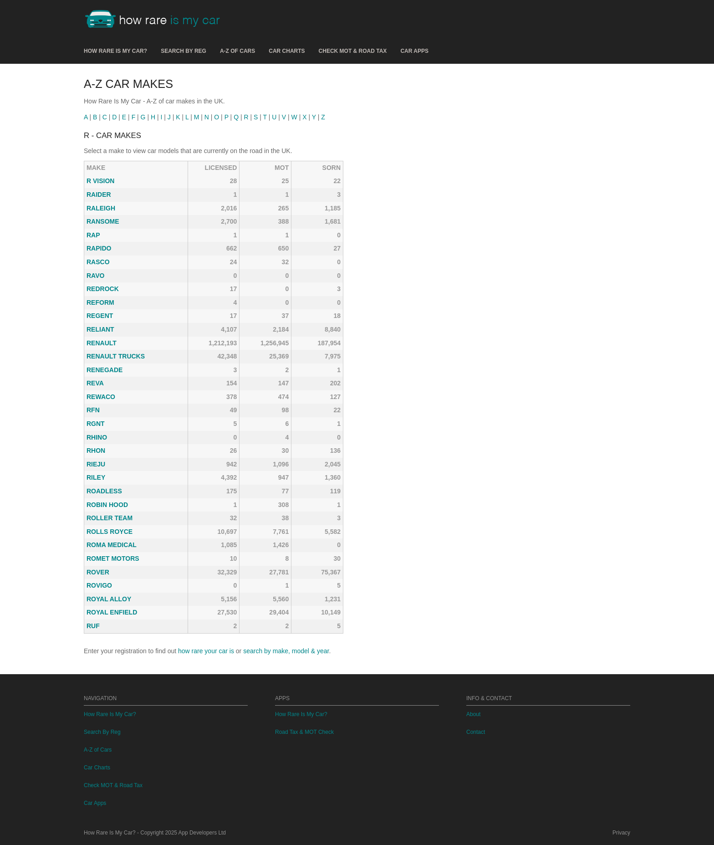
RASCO (98, 262)
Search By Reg (183, 51)
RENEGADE (104, 370)
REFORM (100, 302)
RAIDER (99, 194)
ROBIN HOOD (107, 504)
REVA (95, 383)
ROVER (98, 572)
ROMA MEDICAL (112, 544)
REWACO (101, 396)
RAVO (95, 275)
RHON (96, 450)
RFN (93, 410)
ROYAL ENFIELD (112, 612)
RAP (93, 235)
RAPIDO (99, 248)
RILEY (96, 477)
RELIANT (100, 329)
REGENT (100, 315)
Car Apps (414, 51)
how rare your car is (206, 651)
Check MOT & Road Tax (353, 51)
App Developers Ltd (202, 833)
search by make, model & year (286, 651)
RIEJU (96, 464)
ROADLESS (104, 491)
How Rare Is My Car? (115, 51)
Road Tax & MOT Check (304, 732)
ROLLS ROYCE (110, 531)
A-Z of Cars (237, 51)
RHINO (97, 437)
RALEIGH (101, 208)
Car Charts (287, 51)
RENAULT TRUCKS (116, 356)
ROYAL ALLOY (109, 599)
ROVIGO (99, 585)
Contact (475, 732)
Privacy (621, 833)
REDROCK (103, 288)
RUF (93, 626)
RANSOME (103, 221)
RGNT (96, 423)
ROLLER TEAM (110, 518)
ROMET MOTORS (113, 558)
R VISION (100, 180)
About (473, 714)
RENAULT (102, 343)
